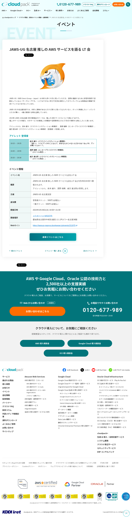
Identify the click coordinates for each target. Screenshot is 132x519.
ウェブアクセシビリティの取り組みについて (66, 466)
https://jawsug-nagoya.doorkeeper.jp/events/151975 (54, 225)
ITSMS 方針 (104, 463)
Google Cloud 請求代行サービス (70, 380)
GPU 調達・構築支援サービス (69, 406)
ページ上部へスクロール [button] (129, 511)
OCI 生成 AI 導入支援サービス (108, 383)
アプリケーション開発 (66, 416)
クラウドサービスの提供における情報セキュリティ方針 (76, 463)
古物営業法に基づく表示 (106, 466)
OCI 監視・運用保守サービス (107, 405)
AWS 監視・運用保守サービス (35, 399)
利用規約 (90, 466)
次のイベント (89, 251)
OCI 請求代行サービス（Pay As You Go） (112, 380)
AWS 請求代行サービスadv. (35, 387)
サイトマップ (7, 431)
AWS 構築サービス (31, 405)
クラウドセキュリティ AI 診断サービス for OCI (113, 396)
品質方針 (115, 463)
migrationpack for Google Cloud (70, 387)
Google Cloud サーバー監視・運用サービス (74, 383)
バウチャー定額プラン (33, 396)
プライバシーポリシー (10, 466)
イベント (6, 391)
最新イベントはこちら (52, 237)
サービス (6, 376)
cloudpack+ (102, 433)
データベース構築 (64, 409)
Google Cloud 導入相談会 (90, 343)
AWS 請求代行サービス (34, 384)
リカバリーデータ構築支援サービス (110, 408)
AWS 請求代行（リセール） (35, 380)
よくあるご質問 (8, 424)
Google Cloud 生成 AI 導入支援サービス (72, 390)
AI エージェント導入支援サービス (70, 393)
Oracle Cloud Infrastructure (110, 376)
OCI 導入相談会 (66, 353)
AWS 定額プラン (31, 402)
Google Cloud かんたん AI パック (70, 397)
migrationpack (30, 408)
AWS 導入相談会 (42, 343)
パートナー (7, 402)
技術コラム (7, 410)
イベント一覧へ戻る (53, 251)
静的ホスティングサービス (67, 422)
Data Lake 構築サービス (67, 419)
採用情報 (6, 398)
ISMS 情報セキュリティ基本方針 (40, 463)
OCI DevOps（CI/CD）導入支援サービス (112, 421)
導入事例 (6, 384)
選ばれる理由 (7, 380)
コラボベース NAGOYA (42, 216)
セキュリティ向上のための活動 (13, 463)
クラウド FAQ (88, 4)
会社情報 (6, 395)
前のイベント (16, 251)
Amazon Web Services (35, 376)
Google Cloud (64, 376)
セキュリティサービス (106, 448)
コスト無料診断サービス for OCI (109, 424)
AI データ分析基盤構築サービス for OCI (111, 399)
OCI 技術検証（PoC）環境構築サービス (111, 427)
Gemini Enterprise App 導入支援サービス (73, 403)
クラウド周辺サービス (106, 444)
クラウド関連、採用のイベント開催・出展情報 (34, 17)
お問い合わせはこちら (37, 311)
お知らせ (6, 387)
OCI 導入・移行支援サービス (107, 402)
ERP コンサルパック (105, 451)
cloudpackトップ (10, 17)
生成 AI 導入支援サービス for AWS (37, 412)
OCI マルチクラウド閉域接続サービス (111, 417)
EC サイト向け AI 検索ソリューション (71, 400)
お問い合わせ (118, 4)
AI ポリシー (42, 466)
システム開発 (102, 440)
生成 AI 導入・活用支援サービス (110, 437)
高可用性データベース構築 (67, 413)
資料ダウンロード (103, 4)
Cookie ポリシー (28, 466)
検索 (128, 4)
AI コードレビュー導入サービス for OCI (111, 387)
